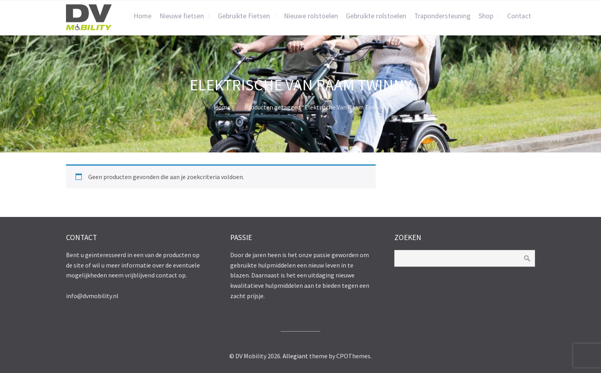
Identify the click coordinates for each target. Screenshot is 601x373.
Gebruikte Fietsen (244, 16)
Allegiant (295, 356)
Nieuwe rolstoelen (311, 16)
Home (142, 16)
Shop (486, 16)
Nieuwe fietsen (181, 16)
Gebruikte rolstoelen (376, 16)
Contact (519, 16)
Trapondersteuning (442, 16)
